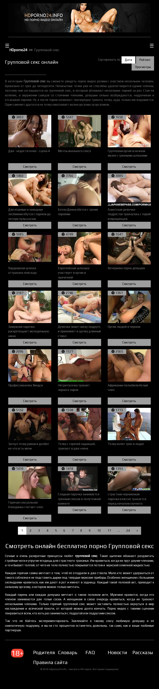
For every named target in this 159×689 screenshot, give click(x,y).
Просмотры (143, 67)
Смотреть (30, 166)
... (119, 530)
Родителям (46, 652)
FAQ (90, 652)
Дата (128, 59)
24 (128, 530)
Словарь (67, 652)
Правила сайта (50, 662)
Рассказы (142, 652)
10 (99, 530)
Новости (117, 652)
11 (109, 530)
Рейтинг (145, 59)
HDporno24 (18, 50)
